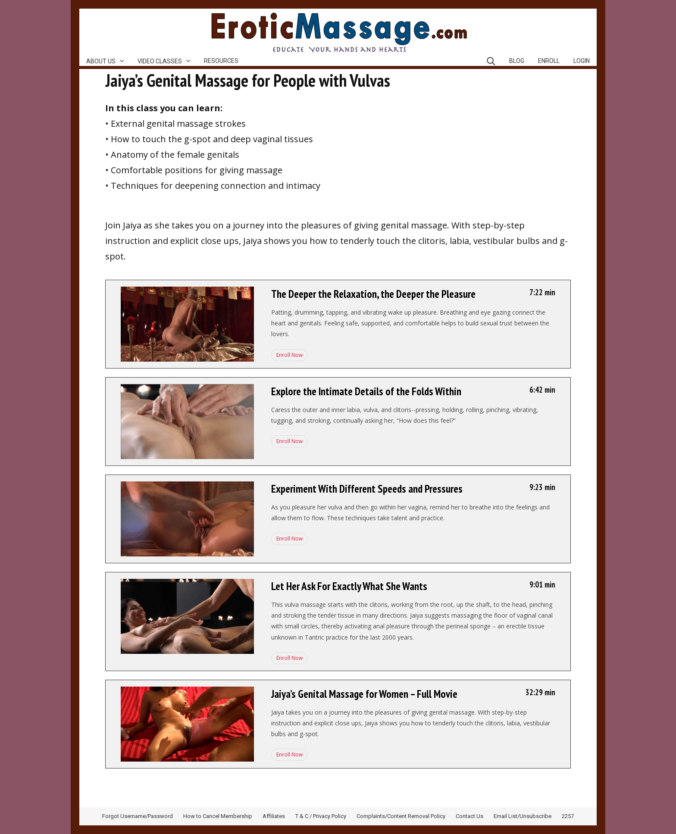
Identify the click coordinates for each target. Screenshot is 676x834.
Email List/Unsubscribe (522, 816)
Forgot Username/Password (137, 816)
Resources (221, 60)
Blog (516, 60)
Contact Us (469, 816)
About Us (101, 61)
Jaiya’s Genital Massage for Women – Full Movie (364, 694)
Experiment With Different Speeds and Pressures (367, 489)
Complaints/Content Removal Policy (401, 816)
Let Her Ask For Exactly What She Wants (349, 586)
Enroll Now (289, 355)
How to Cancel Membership (217, 816)
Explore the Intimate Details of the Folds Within (366, 391)
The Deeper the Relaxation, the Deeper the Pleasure (373, 294)
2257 (568, 816)
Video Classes (160, 61)
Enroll (549, 60)
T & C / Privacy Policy (320, 816)
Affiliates (274, 816)
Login (581, 60)
